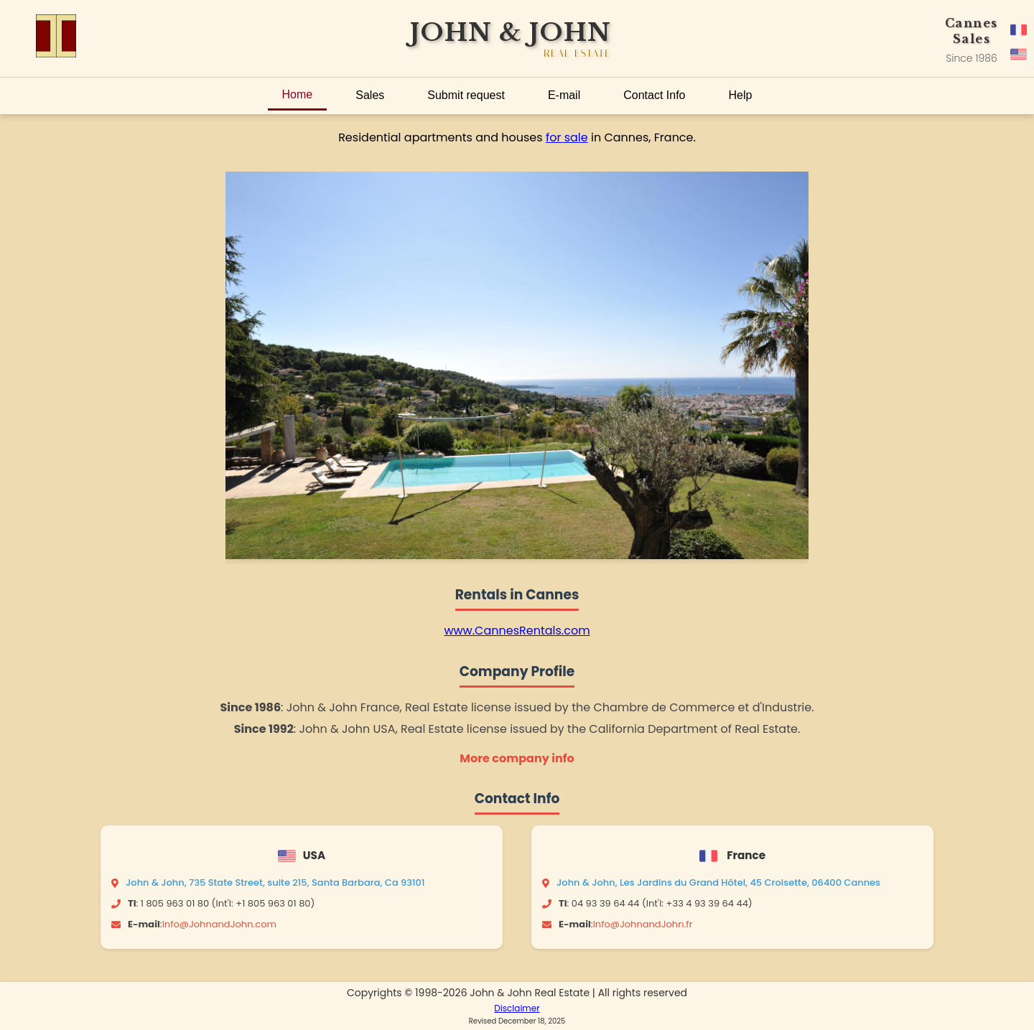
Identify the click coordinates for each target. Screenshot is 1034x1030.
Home (297, 94)
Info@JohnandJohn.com (219, 924)
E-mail (564, 95)
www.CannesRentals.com (517, 630)
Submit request (466, 95)
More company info (517, 758)
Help (741, 95)
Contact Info (654, 95)
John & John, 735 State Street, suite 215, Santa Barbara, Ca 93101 (275, 882)
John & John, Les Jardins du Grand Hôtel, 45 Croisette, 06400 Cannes (718, 882)
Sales (369, 95)
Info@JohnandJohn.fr (643, 924)
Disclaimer (516, 1008)
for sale (567, 137)
